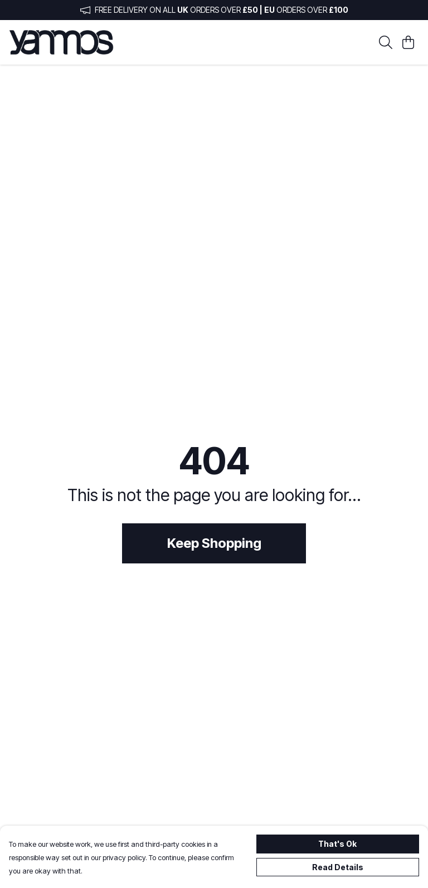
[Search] (385, 42)
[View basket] (408, 42)
